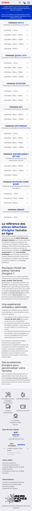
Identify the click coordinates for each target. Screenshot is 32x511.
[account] (20, 2)
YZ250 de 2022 (17, 295)
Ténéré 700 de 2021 (16, 293)
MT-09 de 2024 (15, 291)
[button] (16, 30)
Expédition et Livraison (10, 488)
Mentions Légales (8, 486)
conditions (19, 10)
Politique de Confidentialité (11, 484)
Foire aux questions (9, 463)
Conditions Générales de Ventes (13, 482)
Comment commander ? (11, 465)
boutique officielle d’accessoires (16, 378)
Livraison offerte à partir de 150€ (13, 467)
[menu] (28, 2)
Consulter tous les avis (16, 439)
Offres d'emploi (7, 469)
